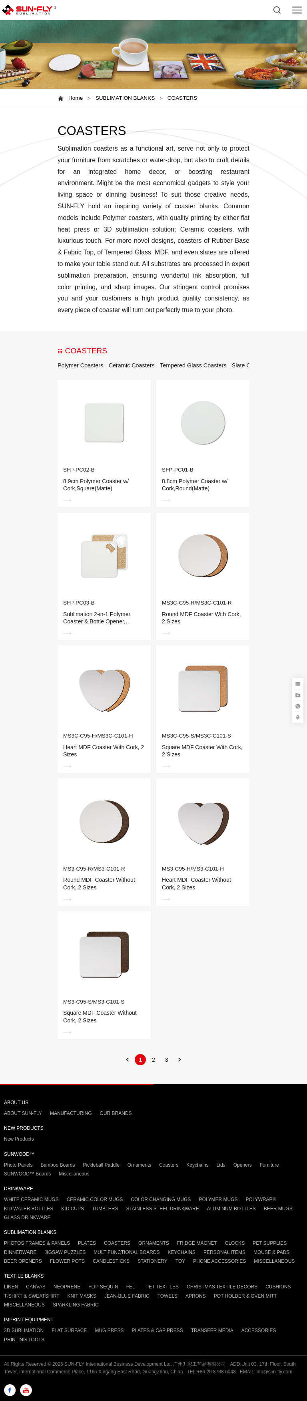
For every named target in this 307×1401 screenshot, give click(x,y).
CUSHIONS (278, 1287)
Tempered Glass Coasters (193, 365)
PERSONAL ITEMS (224, 1252)
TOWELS (167, 1296)
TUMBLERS (105, 1209)
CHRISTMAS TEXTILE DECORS (222, 1287)
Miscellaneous (74, 1174)
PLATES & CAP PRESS (157, 1330)
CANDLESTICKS (111, 1261)
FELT (132, 1287)
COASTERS (182, 98)
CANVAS (35, 1287)
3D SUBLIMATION (24, 1330)
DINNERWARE (20, 1252)
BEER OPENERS (23, 1261)
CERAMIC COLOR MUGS (95, 1199)
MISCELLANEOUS (274, 1261)
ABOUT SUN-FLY (23, 1113)
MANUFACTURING (71, 1113)
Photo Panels (18, 1165)
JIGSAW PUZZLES (65, 1252)
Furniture (269, 1165)
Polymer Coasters (80, 365)
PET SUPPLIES (270, 1243)
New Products (19, 1139)
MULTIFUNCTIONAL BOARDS (126, 1252)
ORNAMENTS (153, 1243)
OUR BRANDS (116, 1113)
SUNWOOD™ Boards (27, 1174)
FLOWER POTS (67, 1261)
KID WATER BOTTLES (28, 1209)
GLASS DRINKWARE (27, 1217)
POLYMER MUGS (218, 1199)
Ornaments (139, 1165)
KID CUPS (72, 1209)
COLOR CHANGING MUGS (161, 1199)
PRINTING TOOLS (24, 1340)
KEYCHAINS (181, 1252)
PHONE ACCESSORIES (219, 1261)
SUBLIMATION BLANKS (125, 98)
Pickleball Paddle (101, 1165)
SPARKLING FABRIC (75, 1305)
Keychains (197, 1165)
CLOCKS (235, 1243)
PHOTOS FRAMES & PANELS (37, 1243)
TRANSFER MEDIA (212, 1330)
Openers (242, 1165)
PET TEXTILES (162, 1287)
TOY (180, 1261)
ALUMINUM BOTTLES (231, 1209)
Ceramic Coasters (132, 365)
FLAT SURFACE (69, 1330)
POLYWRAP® (261, 1199)
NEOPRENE (67, 1287)
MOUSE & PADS (271, 1252)
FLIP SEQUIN (103, 1287)
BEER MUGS (278, 1209)
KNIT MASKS (81, 1296)
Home (75, 98)
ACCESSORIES (258, 1330)
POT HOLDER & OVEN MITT (245, 1296)
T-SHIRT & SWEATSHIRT (31, 1296)
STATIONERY (152, 1261)
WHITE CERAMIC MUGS (31, 1199)
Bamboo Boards (57, 1165)
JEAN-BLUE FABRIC (127, 1296)
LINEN (11, 1287)
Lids (221, 1165)
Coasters (168, 1165)
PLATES (87, 1243)
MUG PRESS (109, 1330)
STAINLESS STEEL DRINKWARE (162, 1209)
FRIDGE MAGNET (197, 1243)
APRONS (195, 1296)
